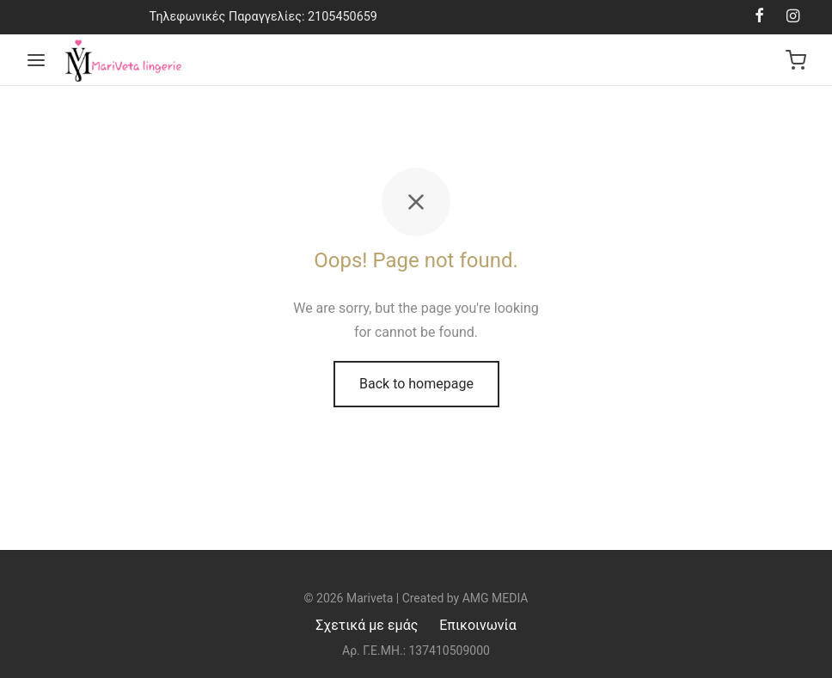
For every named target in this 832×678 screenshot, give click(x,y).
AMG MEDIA (495, 598)
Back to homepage (416, 384)
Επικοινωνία (478, 625)
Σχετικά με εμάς (366, 625)
